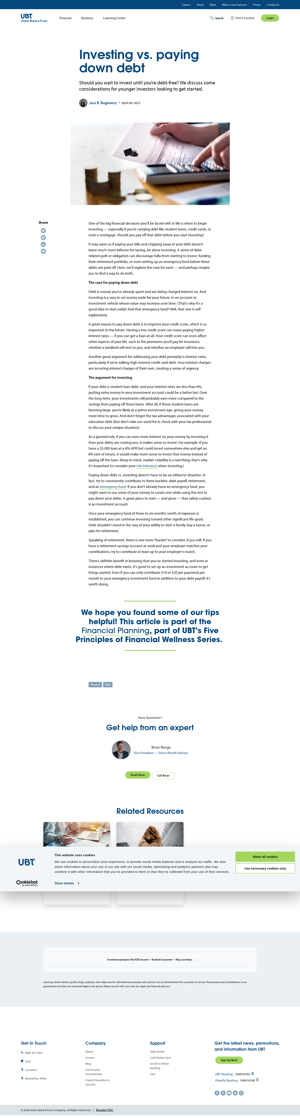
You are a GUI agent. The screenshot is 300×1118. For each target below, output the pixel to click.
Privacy (257, 4)
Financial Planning (116, 630)
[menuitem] (64, 18)
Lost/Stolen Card (160, 1056)
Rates (213, 4)
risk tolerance (147, 466)
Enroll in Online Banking (159, 1065)
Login (270, 18)
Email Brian (137, 774)
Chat (28, 1060)
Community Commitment (93, 1071)
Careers (186, 4)
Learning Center (114, 18)
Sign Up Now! (229, 1059)
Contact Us (273, 4)
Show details (64, 1110)
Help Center (157, 1050)
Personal (65, 18)
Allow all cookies (265, 1083)
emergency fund (113, 486)
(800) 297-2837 (34, 1052)
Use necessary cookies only (265, 1095)
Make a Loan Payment (234, 4)
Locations (31, 1069)
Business (87, 18)
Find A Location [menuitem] (245, 18)
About (200, 4)
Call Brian (164, 774)
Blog (88, 1062)
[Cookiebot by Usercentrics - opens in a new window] (27, 1110)
